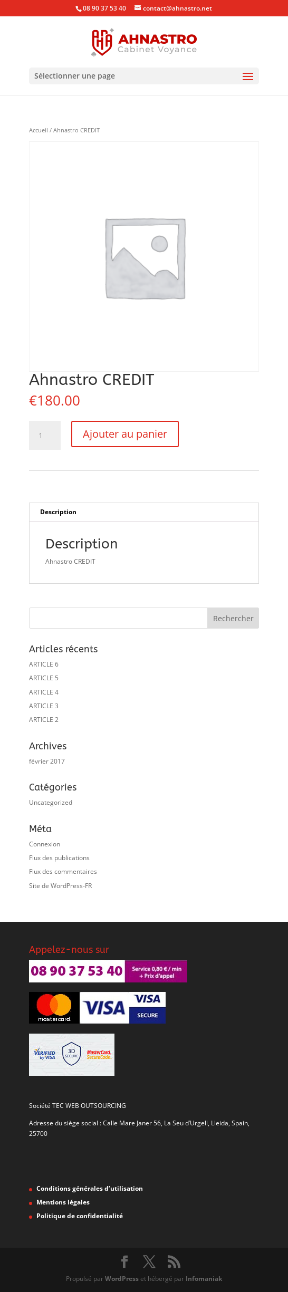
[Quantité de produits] (45, 435)
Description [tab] (58, 511)
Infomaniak (204, 1278)
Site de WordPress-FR (60, 885)
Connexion (44, 844)
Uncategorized (50, 802)
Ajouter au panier (125, 434)
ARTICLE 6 (44, 664)
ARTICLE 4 (44, 692)
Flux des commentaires (63, 871)
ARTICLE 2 (44, 719)
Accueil (38, 130)
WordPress (122, 1278)
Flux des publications (59, 857)
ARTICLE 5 (44, 677)
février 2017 (47, 761)
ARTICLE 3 (44, 705)
